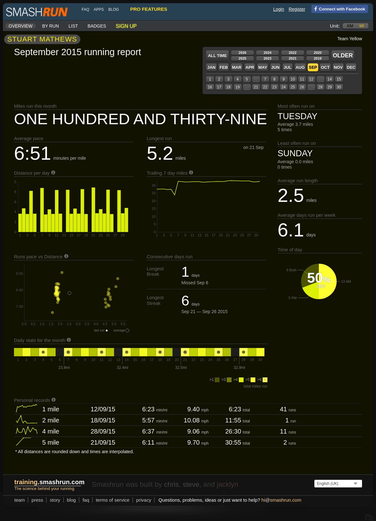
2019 (317, 58)
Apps (99, 9)
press (37, 500)
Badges (97, 26)
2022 (292, 53)
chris (171, 484)
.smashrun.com (49, 482)
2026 (242, 53)
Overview (20, 26)
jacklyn (227, 484)
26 (302, 87)
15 (339, 79)
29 (329, 87)
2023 (267, 58)
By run (50, 26)
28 (320, 87)
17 (219, 87)
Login (278, 9)
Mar (236, 67)
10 (293, 79)
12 (311, 79)
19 (237, 87)
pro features (148, 9)
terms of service (113, 500)
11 (302, 79)
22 (265, 87)
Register (297, 9)
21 (256, 87)
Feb (223, 67)
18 (228, 87)
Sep (313, 67)
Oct (325, 67)
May (262, 67)
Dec (351, 67)
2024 (267, 53)
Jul (288, 67)
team (19, 500)
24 (283, 87)
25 (293, 87)
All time (217, 55)
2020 (317, 53)
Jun (275, 67)
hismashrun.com (281, 500)
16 (210, 87)
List (73, 26)
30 (339, 87)
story (55, 500)
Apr (249, 67)
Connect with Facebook (338, 8)
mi (361, 25)
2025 (242, 58)
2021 (292, 58)
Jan (211, 67)
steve (191, 484)
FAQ (85, 9)
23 (274, 87)
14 (329, 79)
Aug (300, 67)
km (350, 25)
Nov (338, 67)
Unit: (335, 26)
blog (113, 9)
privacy (143, 500)
